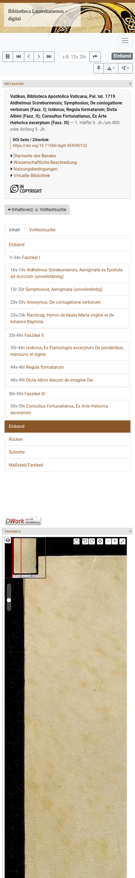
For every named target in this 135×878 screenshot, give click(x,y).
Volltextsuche (42, 229)
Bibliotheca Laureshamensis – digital (38, 14)
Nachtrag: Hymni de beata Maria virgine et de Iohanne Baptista (62, 318)
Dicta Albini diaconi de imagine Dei (51, 380)
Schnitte (17, 452)
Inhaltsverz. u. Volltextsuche (37, 209)
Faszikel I (24, 257)
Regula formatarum (37, 367)
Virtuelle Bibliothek (32, 175)
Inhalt (14, 229)
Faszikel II (26, 335)
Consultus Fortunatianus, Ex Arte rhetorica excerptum (59, 409)
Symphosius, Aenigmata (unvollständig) (56, 289)
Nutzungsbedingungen (35, 169)
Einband (16, 244)
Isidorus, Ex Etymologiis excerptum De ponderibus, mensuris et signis (67, 351)
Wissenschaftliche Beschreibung (45, 162)
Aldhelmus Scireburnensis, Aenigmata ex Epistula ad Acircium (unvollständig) (66, 273)
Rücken (16, 439)
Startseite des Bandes (35, 155)
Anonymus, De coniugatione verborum (55, 302)
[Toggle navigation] (125, 40)
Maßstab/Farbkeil (26, 465)
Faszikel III (27, 393)
